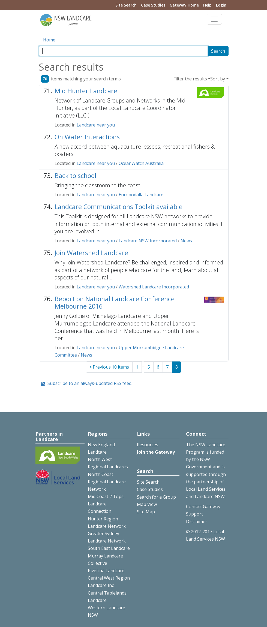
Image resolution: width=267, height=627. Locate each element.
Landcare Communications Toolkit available (118, 206)
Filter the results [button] (190, 79)
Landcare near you (96, 125)
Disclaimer (196, 521)
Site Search (126, 5)
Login (221, 5)
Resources (147, 445)
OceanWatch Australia (141, 163)
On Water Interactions (87, 136)
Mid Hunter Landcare (86, 90)
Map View (147, 504)
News (186, 241)
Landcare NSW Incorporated (148, 241)
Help (207, 5)
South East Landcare (109, 548)
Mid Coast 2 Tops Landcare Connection (106, 503)
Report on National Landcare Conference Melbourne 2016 (115, 302)
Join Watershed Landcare (91, 252)
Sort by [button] (217, 79)
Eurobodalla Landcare (141, 195)
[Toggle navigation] (214, 19)
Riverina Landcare (106, 571)
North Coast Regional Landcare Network (107, 481)
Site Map (146, 512)
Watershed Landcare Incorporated (154, 287)
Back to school (75, 175)
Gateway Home (184, 5)
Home (49, 40)
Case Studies (153, 5)
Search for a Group (156, 497)
